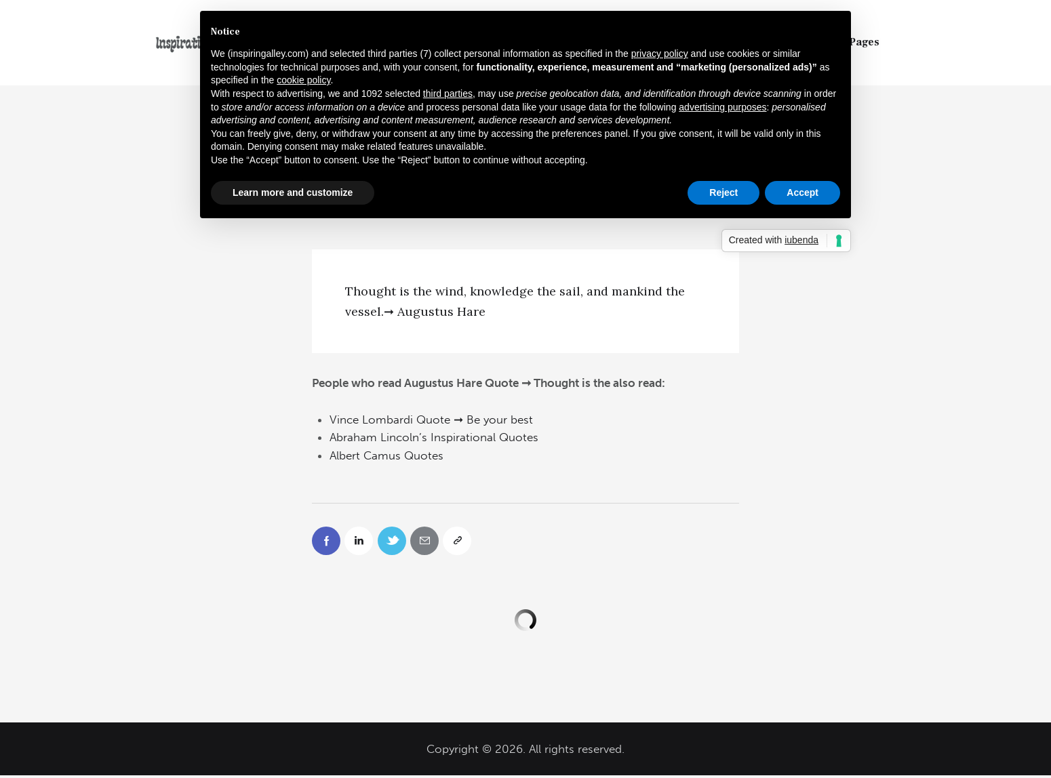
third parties (448, 93)
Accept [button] (802, 192)
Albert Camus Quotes (386, 455)
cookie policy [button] (303, 80)
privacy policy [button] (659, 53)
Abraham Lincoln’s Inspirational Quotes (434, 437)
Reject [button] (723, 192)
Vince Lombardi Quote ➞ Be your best (431, 419)
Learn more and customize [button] (293, 192)
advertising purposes (722, 107)
